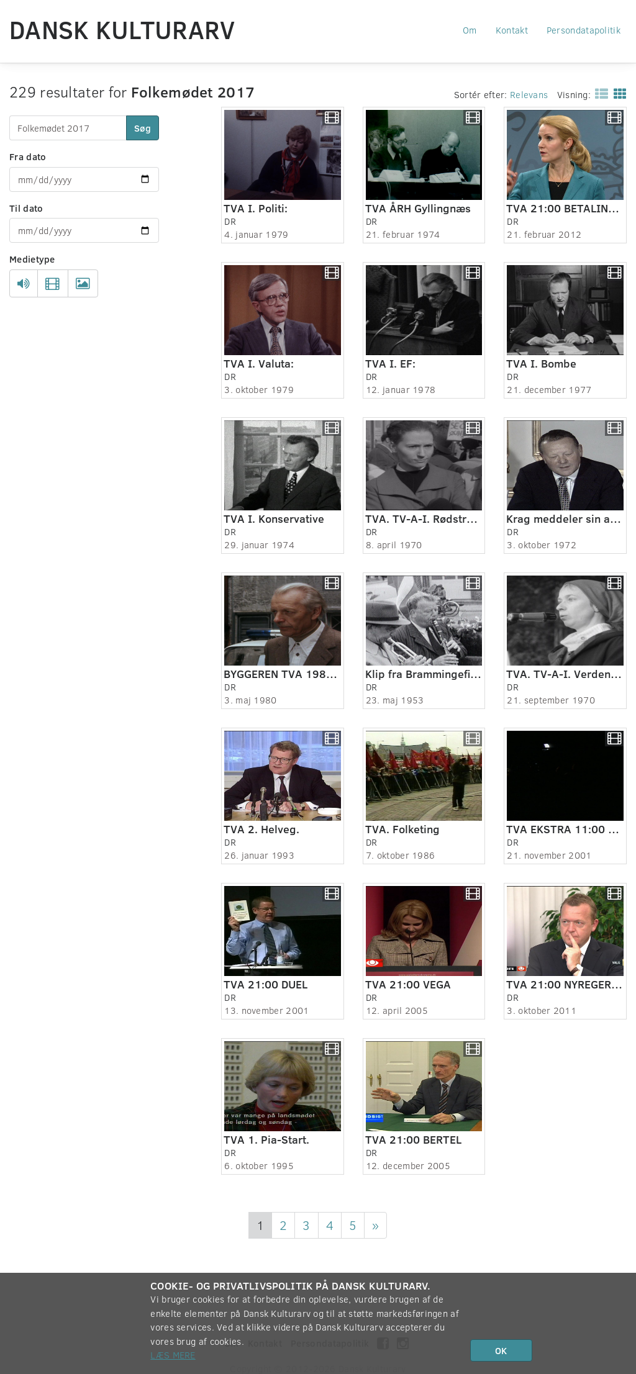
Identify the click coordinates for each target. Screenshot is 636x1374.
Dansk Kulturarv (122, 29)
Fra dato (27, 156)
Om (470, 30)
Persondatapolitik (583, 30)
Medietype (32, 259)
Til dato (26, 208)
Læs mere (172, 1355)
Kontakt (512, 30)
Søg (142, 128)
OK (501, 1350)
